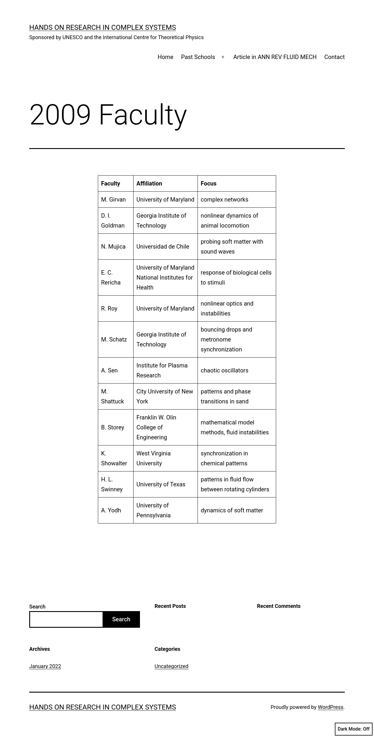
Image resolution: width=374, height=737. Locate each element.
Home (165, 56)
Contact (334, 56)
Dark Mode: (354, 729)
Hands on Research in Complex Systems (102, 27)
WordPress (330, 707)
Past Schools (198, 56)
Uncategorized (171, 666)
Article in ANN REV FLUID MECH (274, 56)
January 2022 (45, 666)
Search (37, 607)
